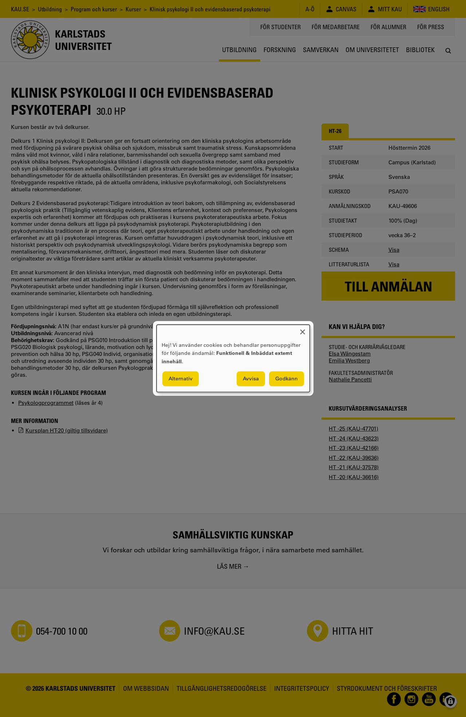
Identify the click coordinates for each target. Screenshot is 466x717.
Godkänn (286, 379)
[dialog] (233, 358)
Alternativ (181, 379)
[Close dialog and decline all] (302, 329)
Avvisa (251, 379)
